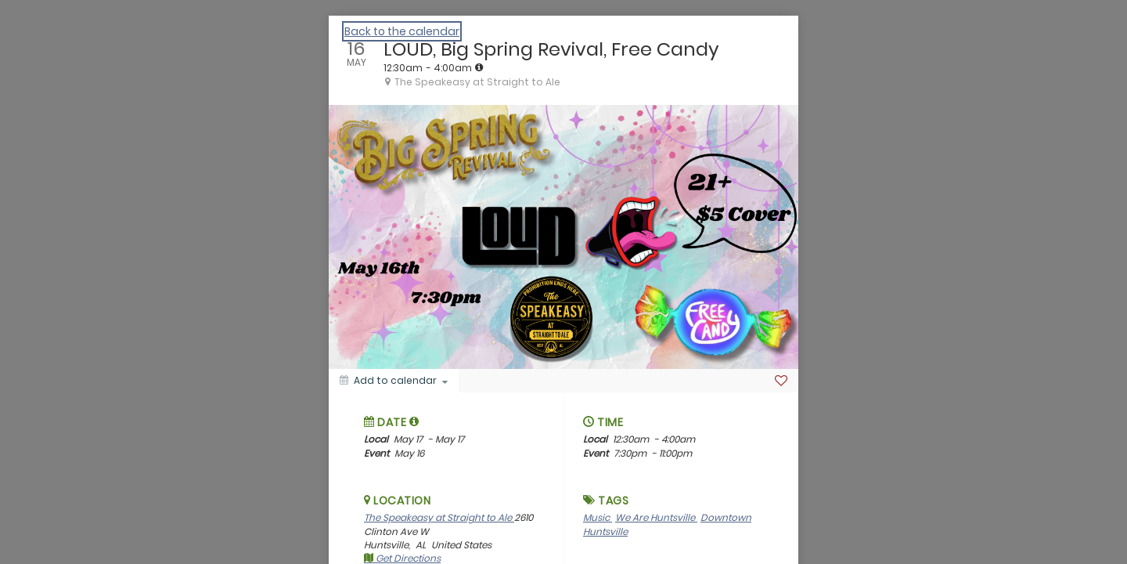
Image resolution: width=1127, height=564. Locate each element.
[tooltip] (479, 67)
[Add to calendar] (394, 380)
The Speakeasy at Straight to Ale (439, 517)
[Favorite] (781, 380)
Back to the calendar (401, 31)
